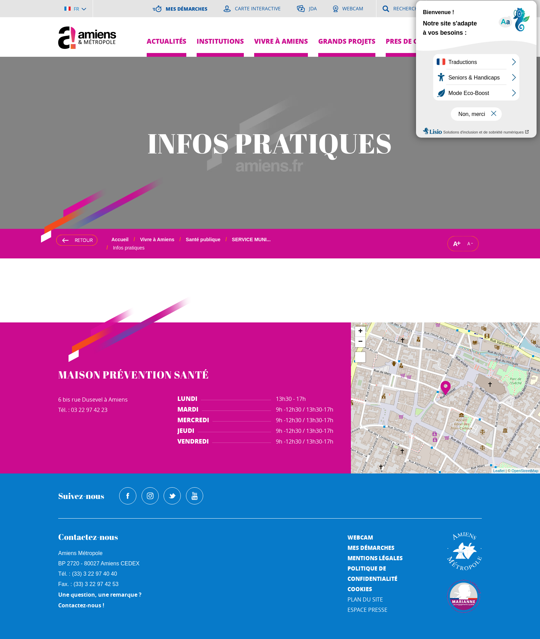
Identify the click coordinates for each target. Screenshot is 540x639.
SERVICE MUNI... (251, 239)
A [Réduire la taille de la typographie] (468, 244)
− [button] (360, 342)
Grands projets (346, 41)
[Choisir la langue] (75, 8)
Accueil (119, 239)
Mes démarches (370, 548)
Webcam (360, 537)
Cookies (359, 589)
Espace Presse (367, 610)
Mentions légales (375, 558)
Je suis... (469, 24)
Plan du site (365, 599)
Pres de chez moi (416, 41)
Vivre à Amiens (281, 41)
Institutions (220, 41)
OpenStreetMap (524, 471)
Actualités (166, 41)
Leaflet (499, 471)
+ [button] (360, 332)
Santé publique (203, 239)
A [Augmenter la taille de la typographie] (455, 243)
